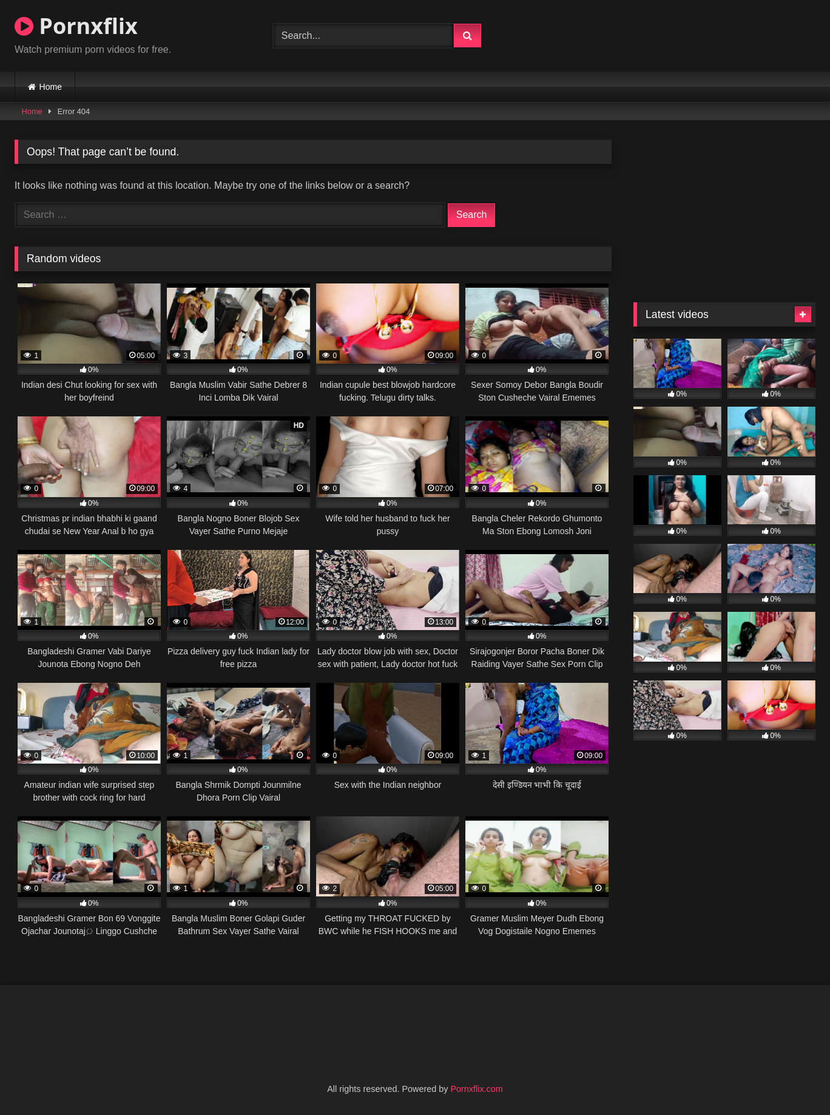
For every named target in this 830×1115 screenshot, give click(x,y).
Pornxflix (76, 26)
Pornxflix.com (476, 1089)
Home (50, 87)
